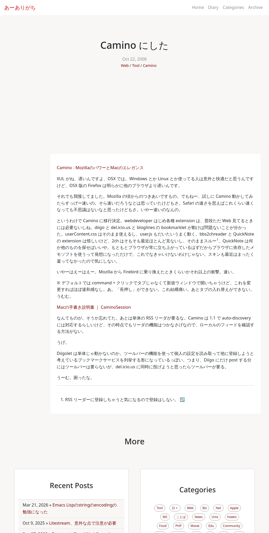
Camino (150, 65)
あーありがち (20, 7)
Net (218, 508)
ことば (181, 517)
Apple (234, 508)
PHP (178, 526)
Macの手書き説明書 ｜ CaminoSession (94, 307)
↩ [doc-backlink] (182, 399)
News (199, 517)
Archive (255, 7)
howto (231, 517)
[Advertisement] (134, 114)
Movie (194, 526)
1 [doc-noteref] (217, 239)
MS (165, 517)
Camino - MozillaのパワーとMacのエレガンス (101, 167)
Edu (211, 526)
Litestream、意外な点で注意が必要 (82, 523)
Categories (233, 7)
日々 (175, 508)
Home (198, 7)
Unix (215, 517)
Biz (205, 508)
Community (231, 526)
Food (163, 526)
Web (125, 65)
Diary (213, 7)
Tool (135, 65)
